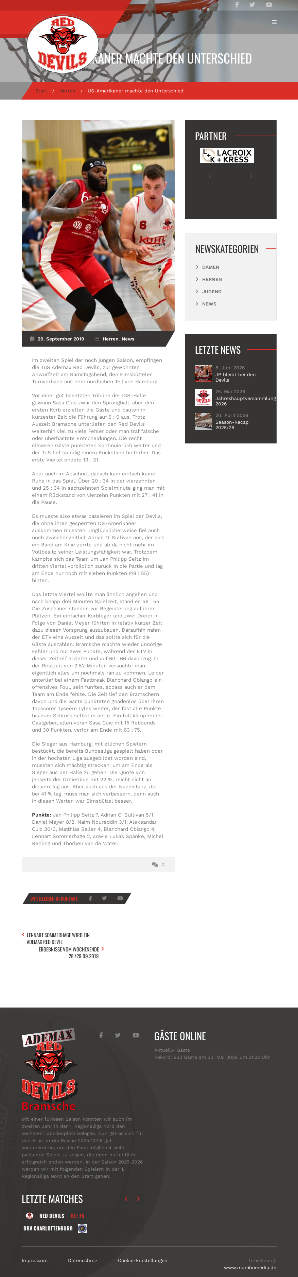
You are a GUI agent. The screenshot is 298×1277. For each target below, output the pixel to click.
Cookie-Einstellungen (143, 1245)
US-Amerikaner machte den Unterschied (149, 58)
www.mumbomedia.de (250, 1253)
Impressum (35, 1245)
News (128, 339)
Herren (67, 90)
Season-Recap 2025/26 (232, 424)
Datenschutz (83, 1245)
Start (41, 90)
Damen (210, 267)
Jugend (212, 291)
